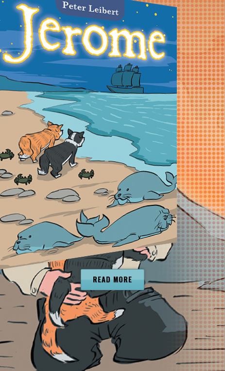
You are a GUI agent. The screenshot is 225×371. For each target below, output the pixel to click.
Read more (112, 280)
